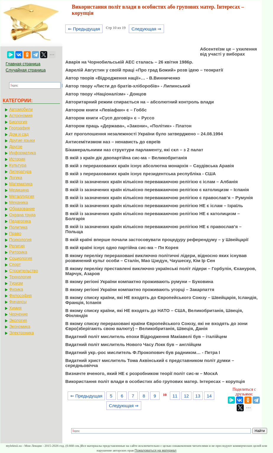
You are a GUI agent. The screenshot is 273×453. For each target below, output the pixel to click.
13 (197, 395)
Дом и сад (19, 134)
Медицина (19, 190)
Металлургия (21, 196)
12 (186, 395)
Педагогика (20, 221)
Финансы (18, 301)
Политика (18, 227)
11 (175, 395)
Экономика (19, 326)
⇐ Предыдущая (84, 28)
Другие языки (22, 140)
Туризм (16, 283)
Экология (18, 320)
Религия (17, 245)
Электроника (21, 332)
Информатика (22, 152)
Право (15, 233)
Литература (20, 171)
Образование (22, 208)
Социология (20, 258)
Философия (20, 295)
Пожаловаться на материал (155, 450)
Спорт (15, 264)
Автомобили (21, 109)
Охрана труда (22, 214)
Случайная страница (26, 70)
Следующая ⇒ (146, 28)
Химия (15, 308)
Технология (20, 277)
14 (209, 395)
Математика (20, 183)
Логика (15, 177)
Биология (18, 121)
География (19, 128)
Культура (17, 165)
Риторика (18, 252)
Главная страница (23, 63)
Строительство (23, 270)
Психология (20, 239)
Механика (18, 202)
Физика (16, 289)
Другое (15, 146)
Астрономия (20, 115)
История (17, 159)
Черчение (18, 314)
